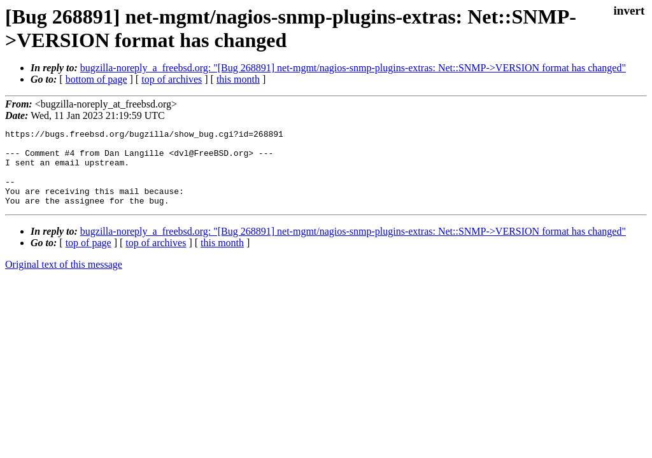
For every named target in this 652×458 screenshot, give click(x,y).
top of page (88, 258)
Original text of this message (63, 279)
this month (238, 79)
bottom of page (96, 79)
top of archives (171, 79)
